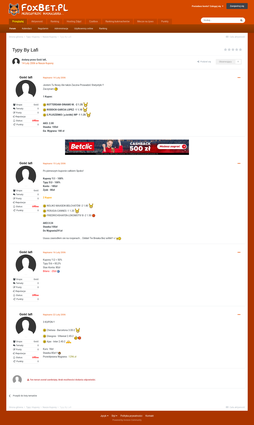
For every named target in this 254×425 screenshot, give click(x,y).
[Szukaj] (219, 20)
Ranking (103, 28)
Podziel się (204, 61)
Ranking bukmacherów (118, 21)
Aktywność (37, 21)
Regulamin (43, 28)
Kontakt (149, 415)
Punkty (165, 21)
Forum (12, 28)
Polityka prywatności (131, 415)
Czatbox (93, 21)
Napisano (54, 77)
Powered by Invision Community (127, 420)
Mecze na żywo (145, 21)
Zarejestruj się (237, 6)
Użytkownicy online (83, 28)
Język (104, 415)
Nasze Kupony (45, 63)
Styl (114, 415)
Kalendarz (27, 28)
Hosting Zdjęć (74, 21)
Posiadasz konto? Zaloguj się (207, 6)
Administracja (61, 28)
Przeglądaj (18, 21)
